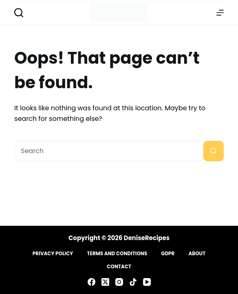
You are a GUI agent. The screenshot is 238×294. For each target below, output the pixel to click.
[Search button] (213, 151)
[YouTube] (147, 282)
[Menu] (220, 12)
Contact (119, 266)
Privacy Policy (53, 253)
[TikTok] (133, 282)
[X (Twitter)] (105, 282)
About (196, 253)
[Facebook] (91, 282)
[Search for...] (108, 151)
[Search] (18, 12)
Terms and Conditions (117, 253)
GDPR (167, 253)
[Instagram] (119, 282)
